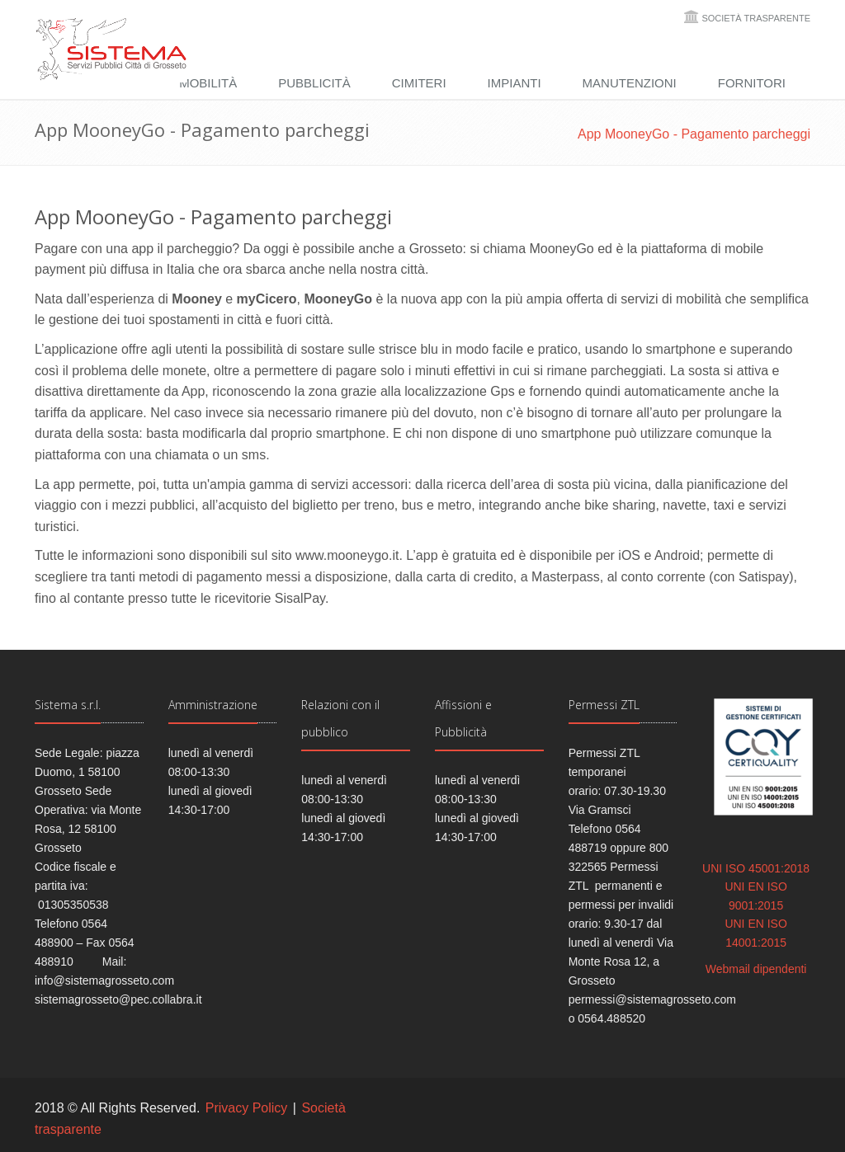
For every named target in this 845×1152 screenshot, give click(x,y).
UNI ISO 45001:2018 (756, 868)
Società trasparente (755, 18)
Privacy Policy (246, 1108)
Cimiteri (419, 83)
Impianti (514, 83)
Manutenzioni (630, 83)
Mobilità (208, 83)
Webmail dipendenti (756, 969)
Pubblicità (314, 83)
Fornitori (752, 83)
